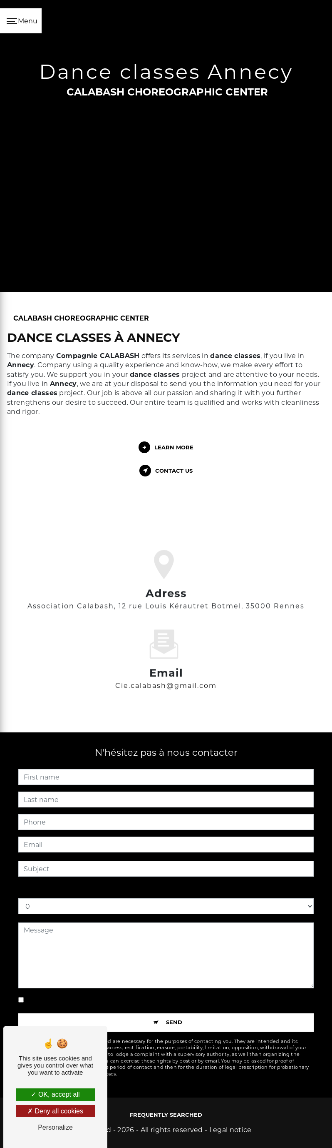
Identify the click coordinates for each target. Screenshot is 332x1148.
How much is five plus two (62, 890)
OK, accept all (55, 1094)
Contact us (166, 470)
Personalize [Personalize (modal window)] (55, 1127)
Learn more (166, 447)
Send (174, 1022)
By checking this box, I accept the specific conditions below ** (130, 1000)
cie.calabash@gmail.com (166, 673)
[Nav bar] (21, 20)
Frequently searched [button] (166, 1114)
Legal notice (230, 1130)
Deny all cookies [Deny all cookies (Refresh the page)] (55, 1111)
